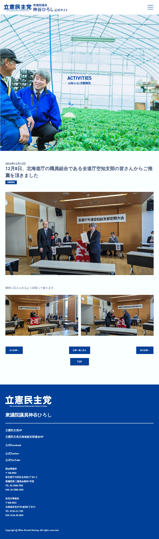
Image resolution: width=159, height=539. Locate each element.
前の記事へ (145, 350)
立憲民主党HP (13, 430)
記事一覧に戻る (79, 350)
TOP (79, 362)
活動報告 (11, 182)
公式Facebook (13, 445)
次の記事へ (14, 350)
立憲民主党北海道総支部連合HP (24, 437)
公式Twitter (12, 453)
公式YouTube (12, 460)
